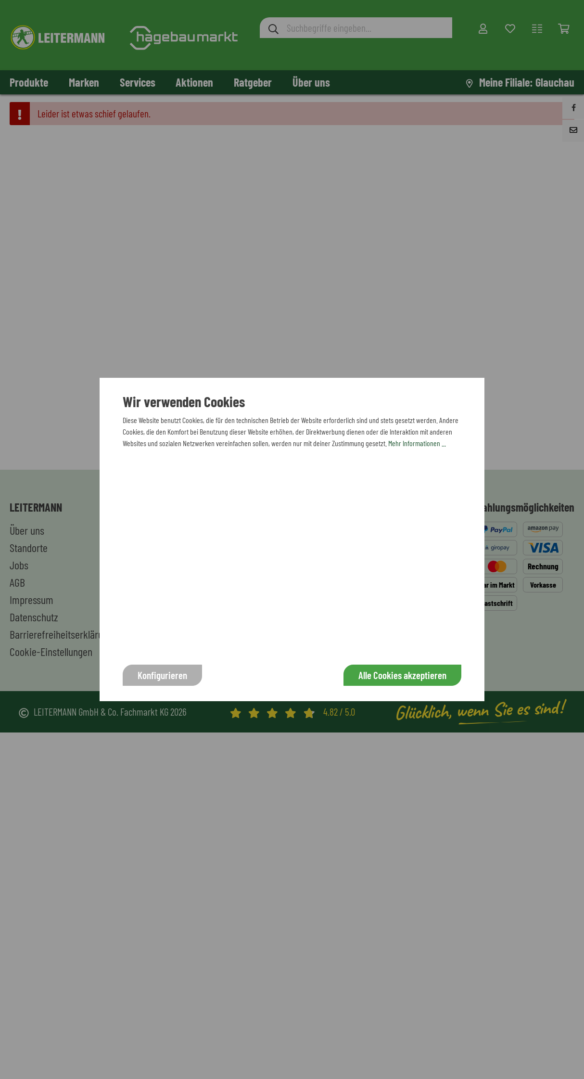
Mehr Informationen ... (417, 443)
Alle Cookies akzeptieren (402, 675)
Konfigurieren (162, 675)
